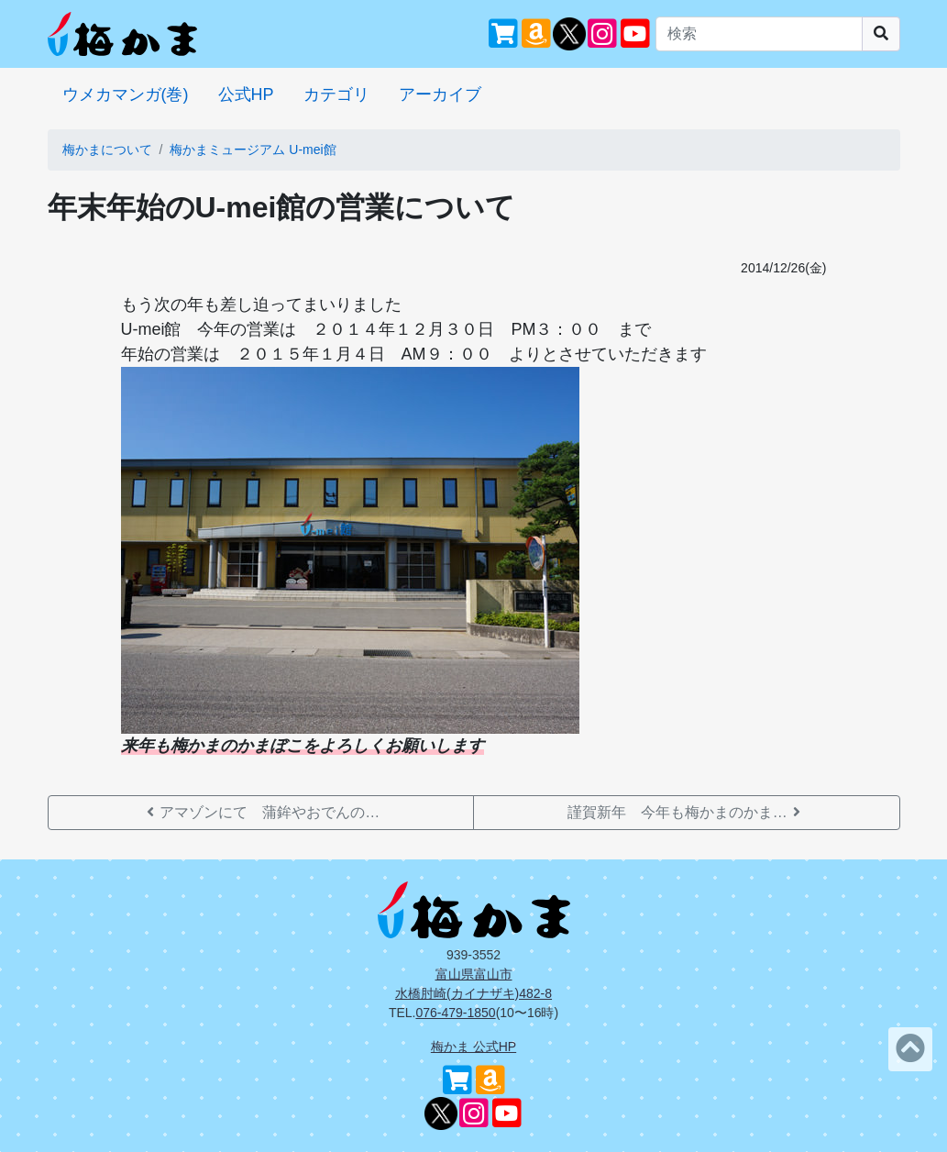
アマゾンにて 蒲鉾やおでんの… (260, 812)
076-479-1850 (455, 1012)
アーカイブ (440, 94)
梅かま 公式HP (473, 1046)
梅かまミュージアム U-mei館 (253, 149)
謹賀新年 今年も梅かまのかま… (686, 812)
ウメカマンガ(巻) (125, 94)
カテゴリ (336, 94)
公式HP (246, 94)
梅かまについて (107, 149)
